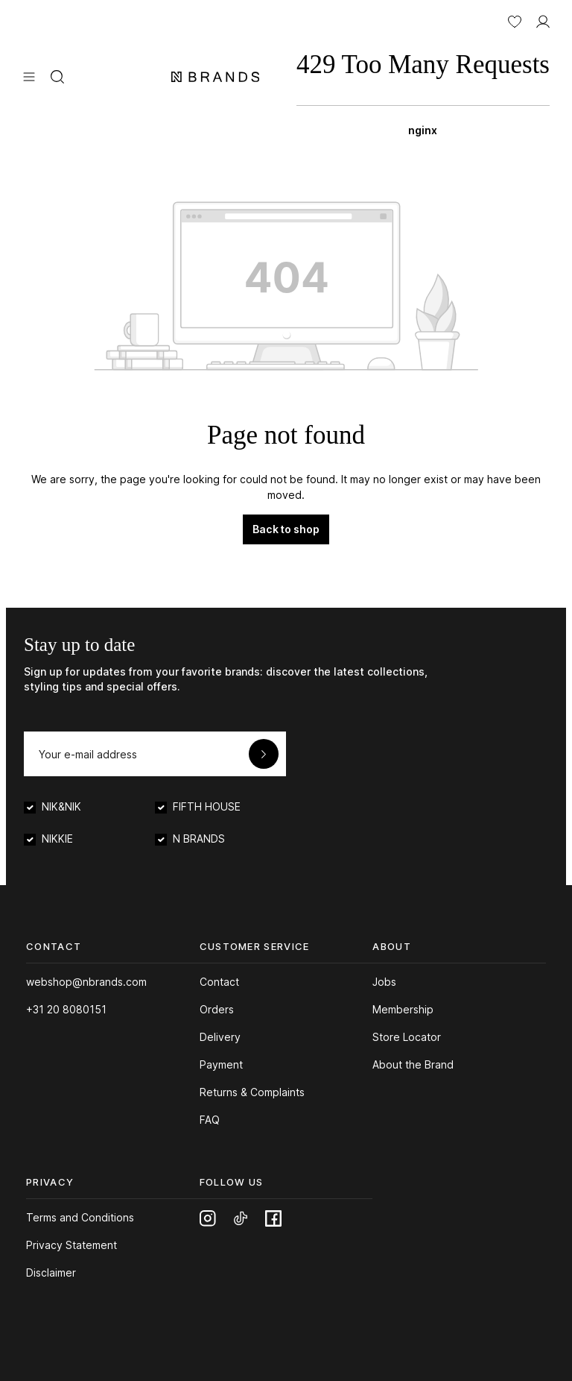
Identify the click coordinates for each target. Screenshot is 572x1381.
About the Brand (413, 1064)
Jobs (384, 981)
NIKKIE (57, 838)
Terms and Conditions (80, 1217)
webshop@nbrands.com (86, 981)
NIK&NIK (61, 806)
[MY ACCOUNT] (543, 20)
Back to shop (286, 529)
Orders (217, 1009)
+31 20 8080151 (66, 1009)
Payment (221, 1064)
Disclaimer (51, 1272)
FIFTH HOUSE (207, 806)
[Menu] (29, 75)
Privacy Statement (71, 1245)
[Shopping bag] (423, 89)
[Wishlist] (514, 20)
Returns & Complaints (252, 1092)
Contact (219, 981)
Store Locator (406, 1037)
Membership (402, 1009)
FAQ (210, 1119)
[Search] (57, 75)
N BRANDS (199, 838)
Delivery (220, 1037)
